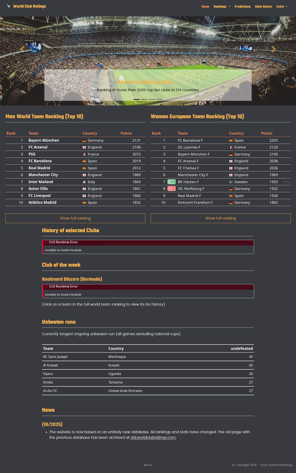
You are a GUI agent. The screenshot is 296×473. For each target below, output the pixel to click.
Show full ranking (75, 218)
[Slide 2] (144, 99)
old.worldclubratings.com (153, 437)
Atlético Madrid (42, 202)
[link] (222, 6)
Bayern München (44, 140)
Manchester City (43, 174)
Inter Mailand (41, 181)
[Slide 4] (159, 99)
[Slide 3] (152, 99)
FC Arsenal (38, 147)
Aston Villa (38, 188)
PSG (32, 154)
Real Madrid (39, 167)
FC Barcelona (40, 160)
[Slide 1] (136, 99)
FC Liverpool (40, 195)
